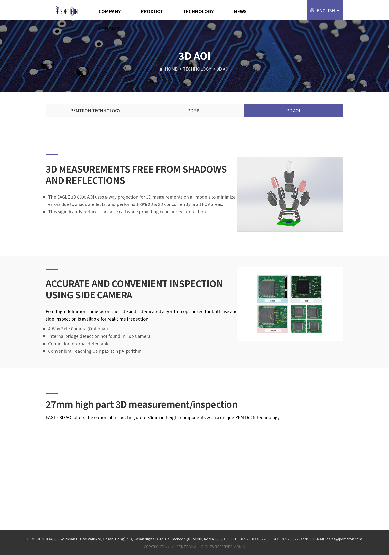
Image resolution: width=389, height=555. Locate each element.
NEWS (240, 11)
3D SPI (194, 110)
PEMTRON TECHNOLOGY (95, 110)
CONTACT (109, 28)
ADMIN (239, 546)
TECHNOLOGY (198, 11)
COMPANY (110, 11)
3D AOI (293, 110)
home (168, 69)
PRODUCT (152, 11)
